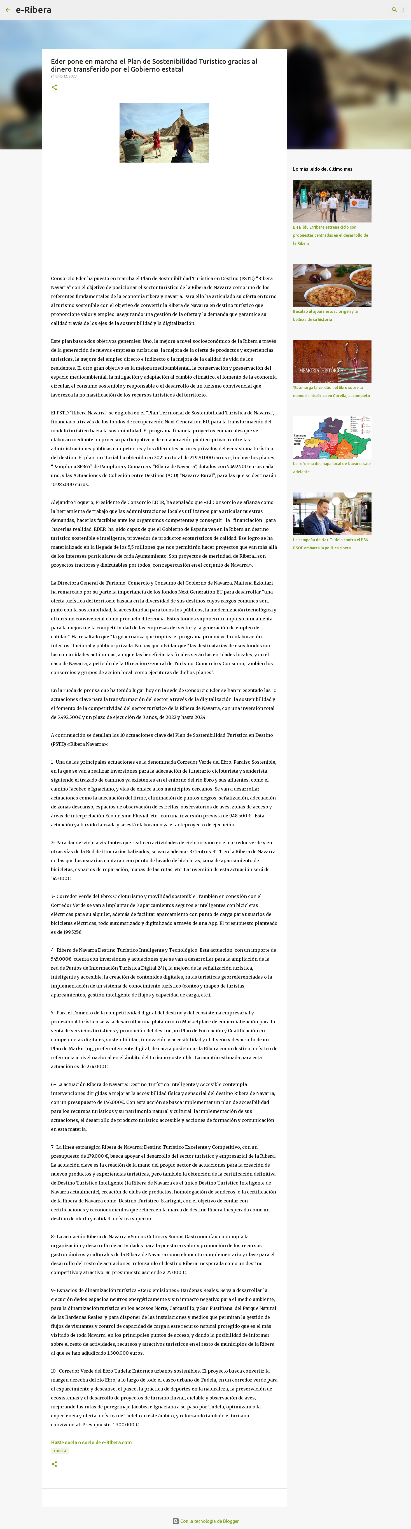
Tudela (59, 1451)
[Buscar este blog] (377, 10)
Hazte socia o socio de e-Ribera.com (91, 1442)
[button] (54, 88)
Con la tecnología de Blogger (205, 1521)
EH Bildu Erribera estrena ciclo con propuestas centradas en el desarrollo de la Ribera (330, 235)
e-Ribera (34, 9)
